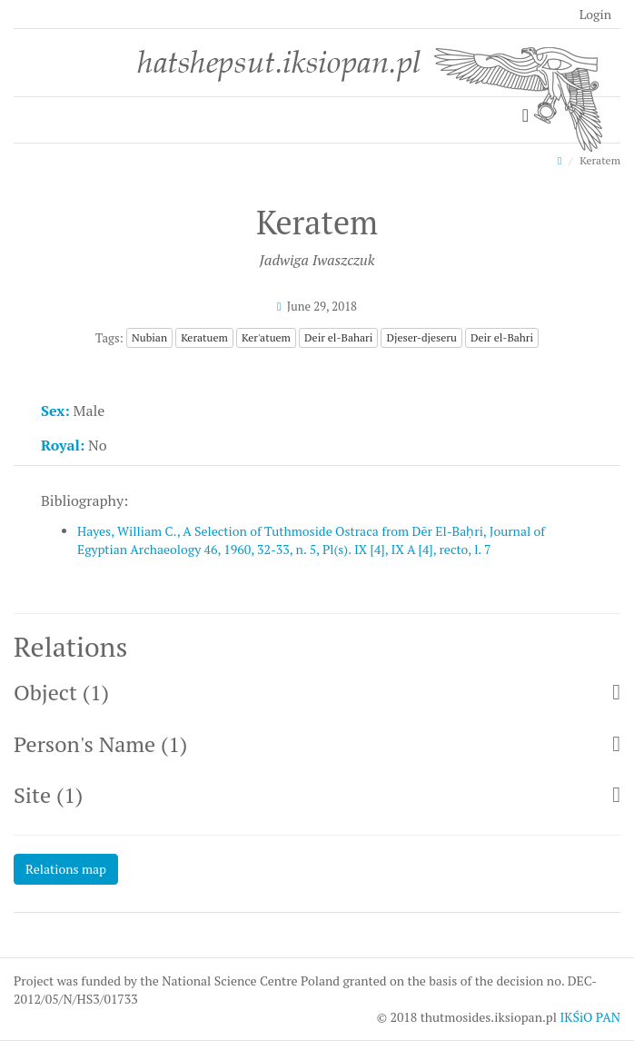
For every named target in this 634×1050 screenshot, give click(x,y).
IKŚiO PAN (590, 1016)
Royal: (62, 445)
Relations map (65, 868)
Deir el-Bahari (338, 337)
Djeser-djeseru (421, 337)
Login (595, 14)
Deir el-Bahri (502, 337)
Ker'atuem (266, 337)
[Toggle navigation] (525, 116)
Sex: (55, 411)
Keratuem (204, 337)
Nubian (149, 337)
